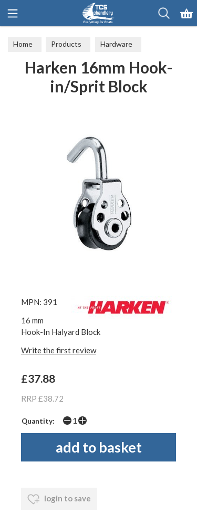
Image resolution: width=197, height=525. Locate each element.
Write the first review (58, 350)
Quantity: (38, 421)
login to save (59, 499)
